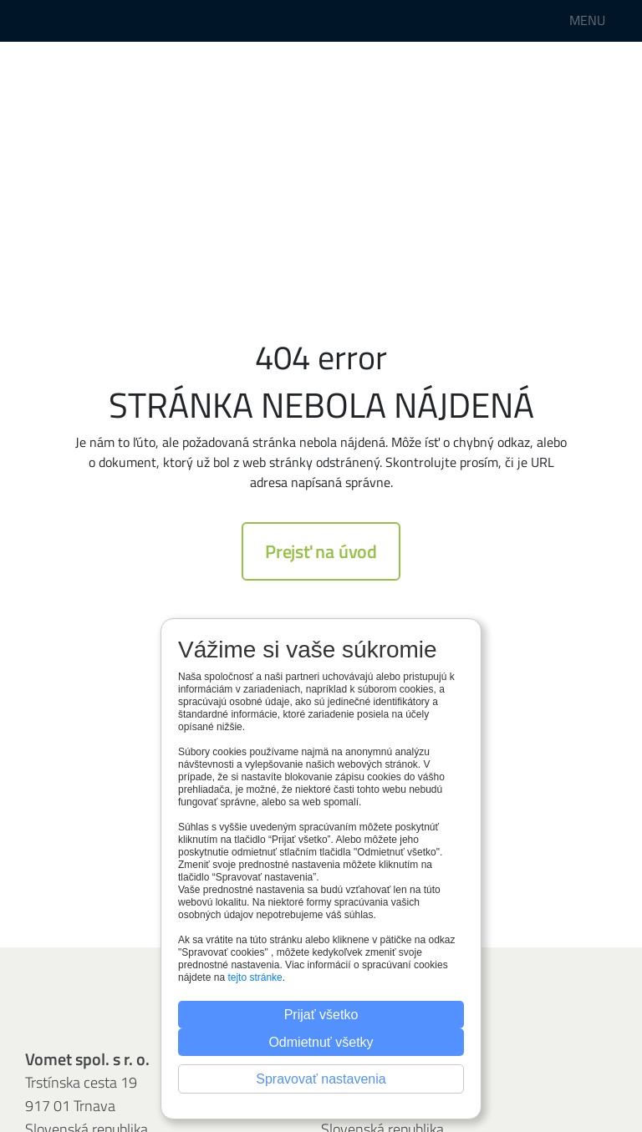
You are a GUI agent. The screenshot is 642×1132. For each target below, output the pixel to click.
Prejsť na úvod (321, 551)
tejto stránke (254, 977)
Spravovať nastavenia (320, 1079)
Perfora (60, 21)
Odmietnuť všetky (320, 1042)
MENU (587, 20)
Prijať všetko (321, 1015)
